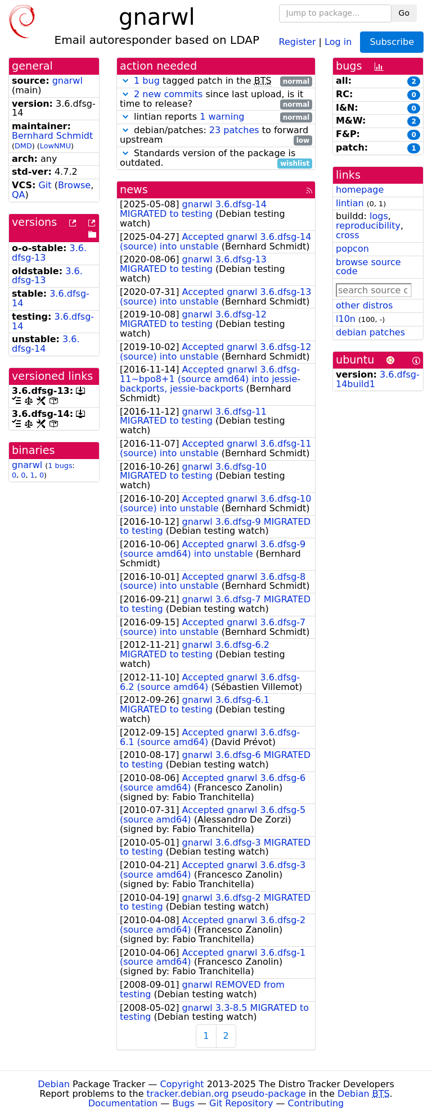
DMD (23, 146)
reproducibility (368, 225)
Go (404, 12)
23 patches (234, 130)
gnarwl (67, 80)
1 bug (147, 80)
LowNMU (55, 146)
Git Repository (241, 1103)
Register (297, 41)
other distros (364, 305)
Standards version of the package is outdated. (216, 158)
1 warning (222, 116)
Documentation (123, 1103)
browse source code (368, 267)
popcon (352, 248)
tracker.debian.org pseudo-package (226, 1093)
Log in (338, 41)
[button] (125, 80)
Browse (74, 185)
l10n (346, 319)
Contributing (316, 1103)
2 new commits (168, 94)
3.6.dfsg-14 (50, 298)
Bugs (183, 1103)
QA (18, 194)
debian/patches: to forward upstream (216, 135)
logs (379, 216)
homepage (360, 189)
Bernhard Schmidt (52, 135)
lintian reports (216, 117)
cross (347, 235)
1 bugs (60, 465)
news (134, 189)
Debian (54, 1084)
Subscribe (392, 42)
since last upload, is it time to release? (216, 99)
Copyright (182, 1084)
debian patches (370, 332)
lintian (350, 203)
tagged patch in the (216, 81)
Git (44, 185)
